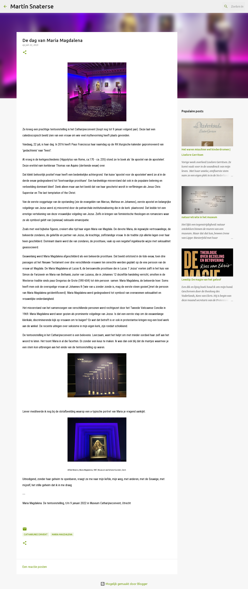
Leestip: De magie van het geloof (201, 279)
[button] (24, 52)
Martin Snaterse (32, 6)
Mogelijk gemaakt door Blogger (124, 584)
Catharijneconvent (36, 534)
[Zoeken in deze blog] (225, 6)
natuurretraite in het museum (199, 217)
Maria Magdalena (62, 534)
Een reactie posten (34, 566)
